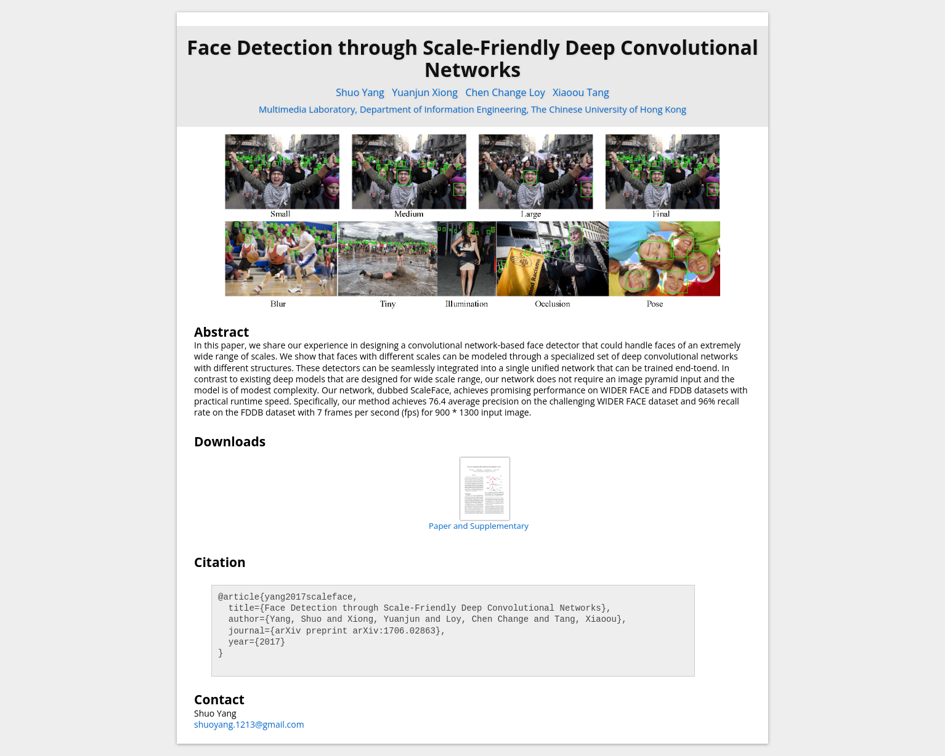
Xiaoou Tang (581, 92)
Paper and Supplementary (479, 525)
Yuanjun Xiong (425, 92)
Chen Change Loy (505, 92)
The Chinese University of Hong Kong (608, 109)
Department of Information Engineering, (445, 109)
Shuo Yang (360, 92)
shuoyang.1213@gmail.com (249, 724)
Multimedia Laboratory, (309, 109)
